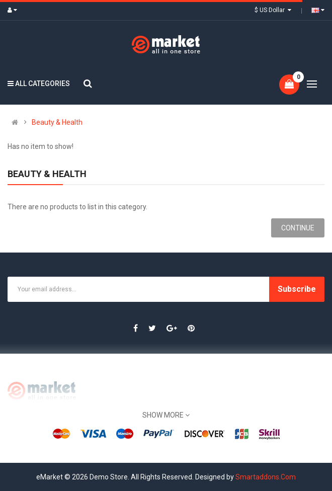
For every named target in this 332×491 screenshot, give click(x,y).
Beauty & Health (57, 122)
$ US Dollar (273, 10)
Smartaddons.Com (265, 477)
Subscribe (297, 289)
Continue (297, 228)
